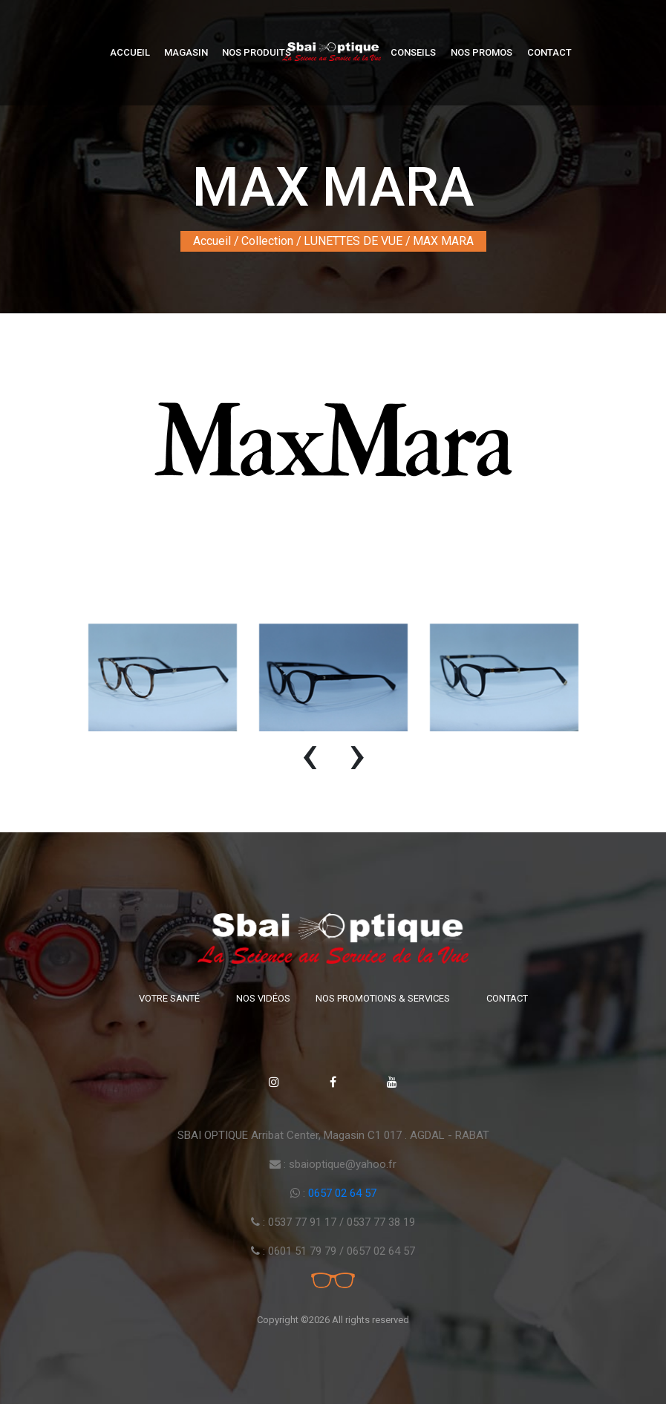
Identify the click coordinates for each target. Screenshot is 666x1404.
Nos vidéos (263, 998)
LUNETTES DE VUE (353, 241)
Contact (549, 52)
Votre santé (169, 998)
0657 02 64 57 (342, 1193)
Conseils (413, 52)
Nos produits (256, 52)
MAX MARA (443, 241)
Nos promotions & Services (383, 998)
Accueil (130, 52)
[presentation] (309, 760)
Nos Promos (481, 52)
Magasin (186, 52)
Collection (267, 241)
